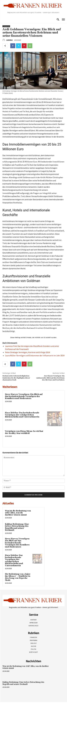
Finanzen (6, 26)
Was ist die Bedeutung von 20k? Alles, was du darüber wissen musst (18, 513)
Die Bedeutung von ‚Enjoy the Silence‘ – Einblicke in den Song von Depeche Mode (17, 577)
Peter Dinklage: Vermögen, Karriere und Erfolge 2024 (27, 352)
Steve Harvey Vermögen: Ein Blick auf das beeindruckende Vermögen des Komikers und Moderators (24, 396)
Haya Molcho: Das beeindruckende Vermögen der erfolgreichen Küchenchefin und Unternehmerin (22, 415)
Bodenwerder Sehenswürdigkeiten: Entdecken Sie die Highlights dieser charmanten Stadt (16, 378)
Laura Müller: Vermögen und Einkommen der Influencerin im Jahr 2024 (34, 355)
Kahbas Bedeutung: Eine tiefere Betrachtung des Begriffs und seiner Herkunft (17, 527)
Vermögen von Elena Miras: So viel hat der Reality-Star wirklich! (24, 432)
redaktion (9, 40)
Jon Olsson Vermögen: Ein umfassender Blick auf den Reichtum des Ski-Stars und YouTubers (50, 378)
